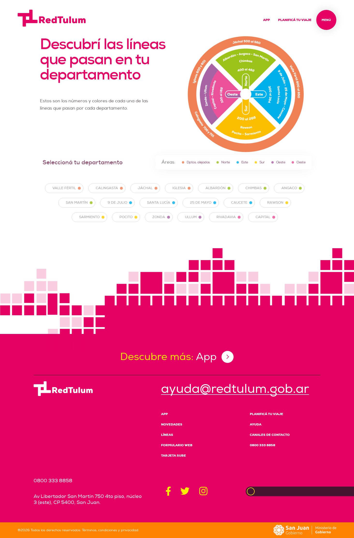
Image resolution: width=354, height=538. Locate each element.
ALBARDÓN (218, 192)
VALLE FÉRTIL (66, 192)
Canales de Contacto (270, 435)
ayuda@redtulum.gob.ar (235, 389)
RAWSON (277, 206)
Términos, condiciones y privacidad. (110, 530)
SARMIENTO (91, 221)
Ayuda (255, 424)
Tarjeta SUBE (173, 455)
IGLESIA (181, 192)
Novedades (171, 424)
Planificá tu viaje (294, 20)
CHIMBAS (255, 192)
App (266, 20)
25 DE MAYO (203, 206)
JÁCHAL (147, 192)
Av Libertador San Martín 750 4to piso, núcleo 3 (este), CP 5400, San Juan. (88, 499)
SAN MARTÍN (79, 206)
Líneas (167, 435)
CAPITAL (265, 221)
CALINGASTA (109, 192)
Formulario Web (176, 445)
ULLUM (193, 221)
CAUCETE (241, 206)
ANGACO (291, 192)
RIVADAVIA (228, 221)
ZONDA (161, 221)
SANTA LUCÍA (161, 206)
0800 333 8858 (262, 445)
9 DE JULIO (120, 206)
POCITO (128, 221)
